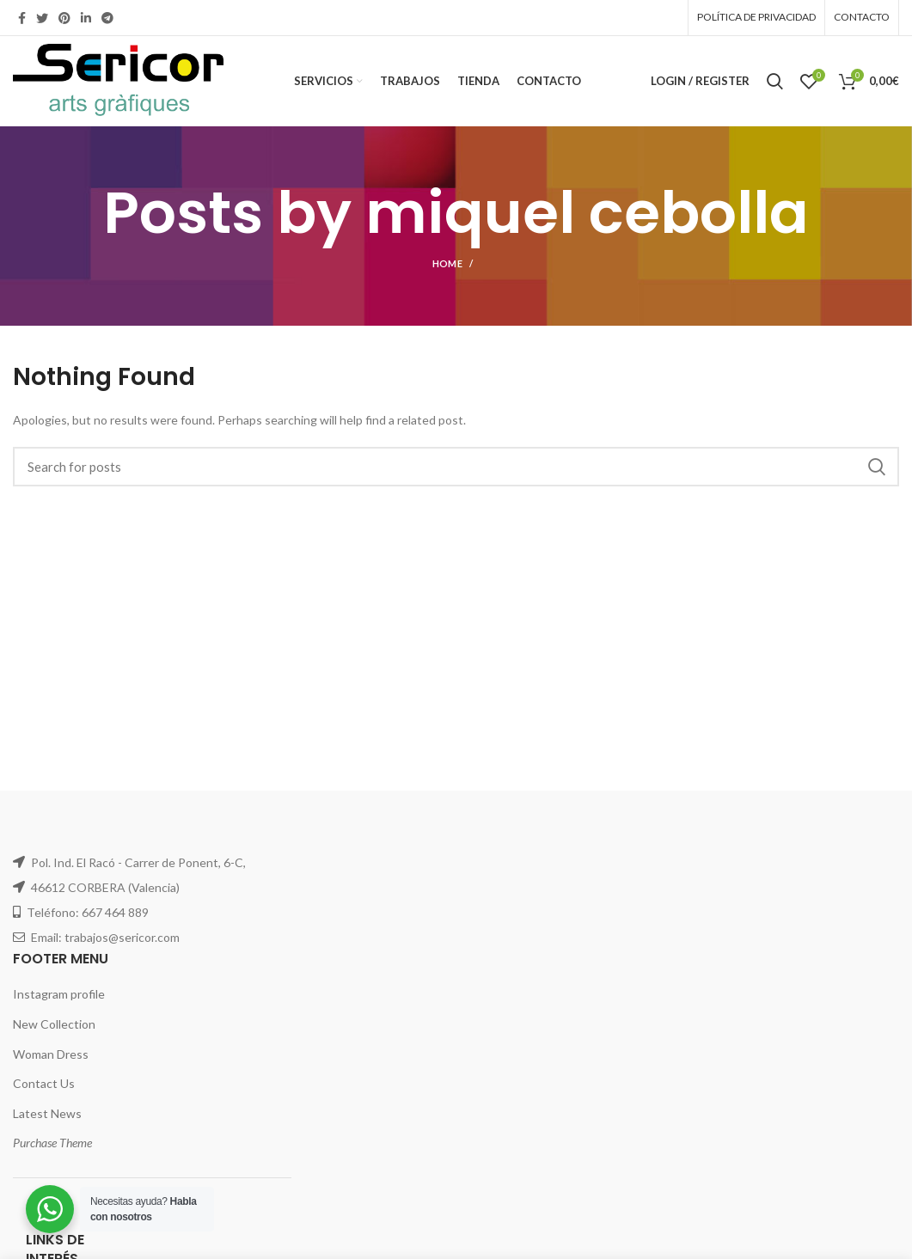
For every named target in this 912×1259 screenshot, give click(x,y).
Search (875, 466)
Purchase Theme (52, 1142)
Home (447, 263)
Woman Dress (51, 1054)
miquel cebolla (587, 213)
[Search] (456, 466)
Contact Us (44, 1083)
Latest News (47, 1113)
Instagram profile (59, 994)
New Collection (54, 1024)
